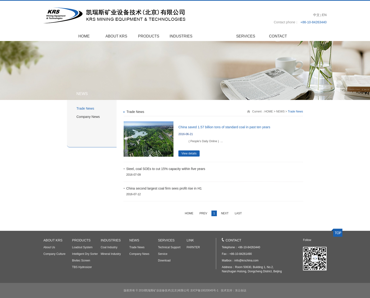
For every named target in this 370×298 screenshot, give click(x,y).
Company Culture (54, 254)
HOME (84, 36)
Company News (88, 117)
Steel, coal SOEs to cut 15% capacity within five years (165, 169)
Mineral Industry (111, 254)
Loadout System (82, 247)
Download (164, 260)
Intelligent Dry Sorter (85, 254)
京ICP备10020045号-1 (204, 290)
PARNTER (193, 247)
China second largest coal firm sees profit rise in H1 (164, 188)
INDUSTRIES (181, 36)
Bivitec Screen (81, 260)
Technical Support (169, 247)
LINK (190, 240)
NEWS (213, 36)
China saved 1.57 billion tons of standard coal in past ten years (224, 127)
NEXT (225, 213)
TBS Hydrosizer (82, 267)
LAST (238, 213)
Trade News (85, 108)
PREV (203, 213)
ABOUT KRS (116, 36)
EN (324, 15)
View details (189, 153)
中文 (316, 15)
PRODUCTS (148, 36)
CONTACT (278, 36)
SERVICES (245, 36)
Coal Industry (109, 247)
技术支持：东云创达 (233, 290)
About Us (49, 247)
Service (162, 254)
